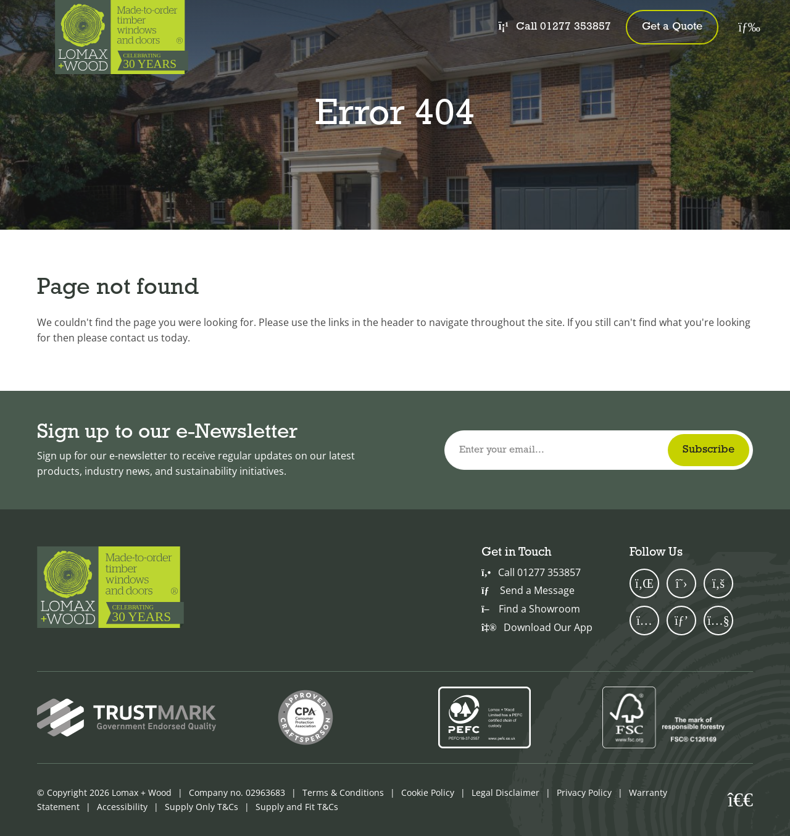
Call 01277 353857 (555, 26)
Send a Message (528, 590)
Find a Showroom (530, 609)
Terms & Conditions (343, 792)
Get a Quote (672, 27)
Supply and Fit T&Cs (297, 807)
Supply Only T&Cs (201, 807)
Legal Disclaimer (505, 792)
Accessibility (122, 807)
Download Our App (536, 627)
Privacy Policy (584, 792)
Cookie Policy (427, 792)
